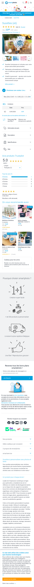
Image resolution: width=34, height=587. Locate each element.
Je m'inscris (7, 378)
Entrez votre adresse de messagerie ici (14, 371)
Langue (6, 165)
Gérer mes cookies (9, 583)
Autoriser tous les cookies (10, 579)
